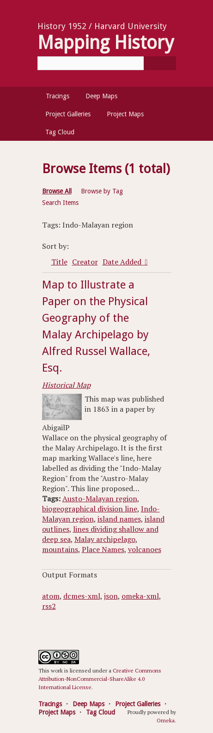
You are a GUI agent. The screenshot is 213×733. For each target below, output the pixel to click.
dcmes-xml (81, 596)
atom (51, 596)
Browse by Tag (102, 191)
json (111, 596)
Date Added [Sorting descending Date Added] (123, 262)
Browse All (57, 191)
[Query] (106, 63)
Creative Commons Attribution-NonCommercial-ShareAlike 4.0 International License (99, 679)
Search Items (60, 202)
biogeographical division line (89, 509)
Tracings (57, 96)
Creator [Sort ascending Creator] (85, 262)
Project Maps (125, 114)
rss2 (49, 606)
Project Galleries (68, 114)
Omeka (166, 720)
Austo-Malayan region (99, 498)
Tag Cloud (59, 132)
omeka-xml (140, 596)
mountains (60, 549)
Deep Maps (101, 96)
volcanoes (144, 549)
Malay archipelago (104, 539)
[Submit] (160, 63)
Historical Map (66, 385)
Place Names (103, 549)
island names (119, 519)
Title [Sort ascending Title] (59, 262)
